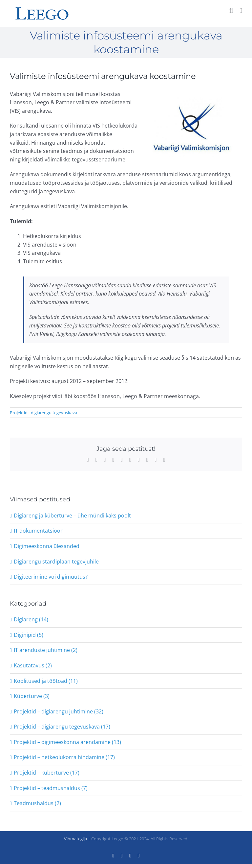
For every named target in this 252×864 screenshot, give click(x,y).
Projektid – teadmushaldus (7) (51, 788)
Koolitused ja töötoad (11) (46, 680)
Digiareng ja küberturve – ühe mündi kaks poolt (72, 515)
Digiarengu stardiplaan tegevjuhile (56, 561)
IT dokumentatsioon (39, 530)
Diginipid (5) (28, 634)
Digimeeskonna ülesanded (46, 546)
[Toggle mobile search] (231, 10)
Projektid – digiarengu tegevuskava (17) (62, 726)
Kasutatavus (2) (33, 665)
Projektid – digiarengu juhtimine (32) (58, 711)
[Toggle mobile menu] (241, 10)
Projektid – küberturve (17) (46, 772)
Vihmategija (75, 839)
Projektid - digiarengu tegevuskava (43, 413)
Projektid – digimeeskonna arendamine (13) (67, 742)
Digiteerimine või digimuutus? (51, 576)
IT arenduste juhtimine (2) (45, 650)
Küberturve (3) (32, 696)
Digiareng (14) (31, 619)
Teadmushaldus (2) (37, 803)
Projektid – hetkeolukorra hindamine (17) (64, 757)
